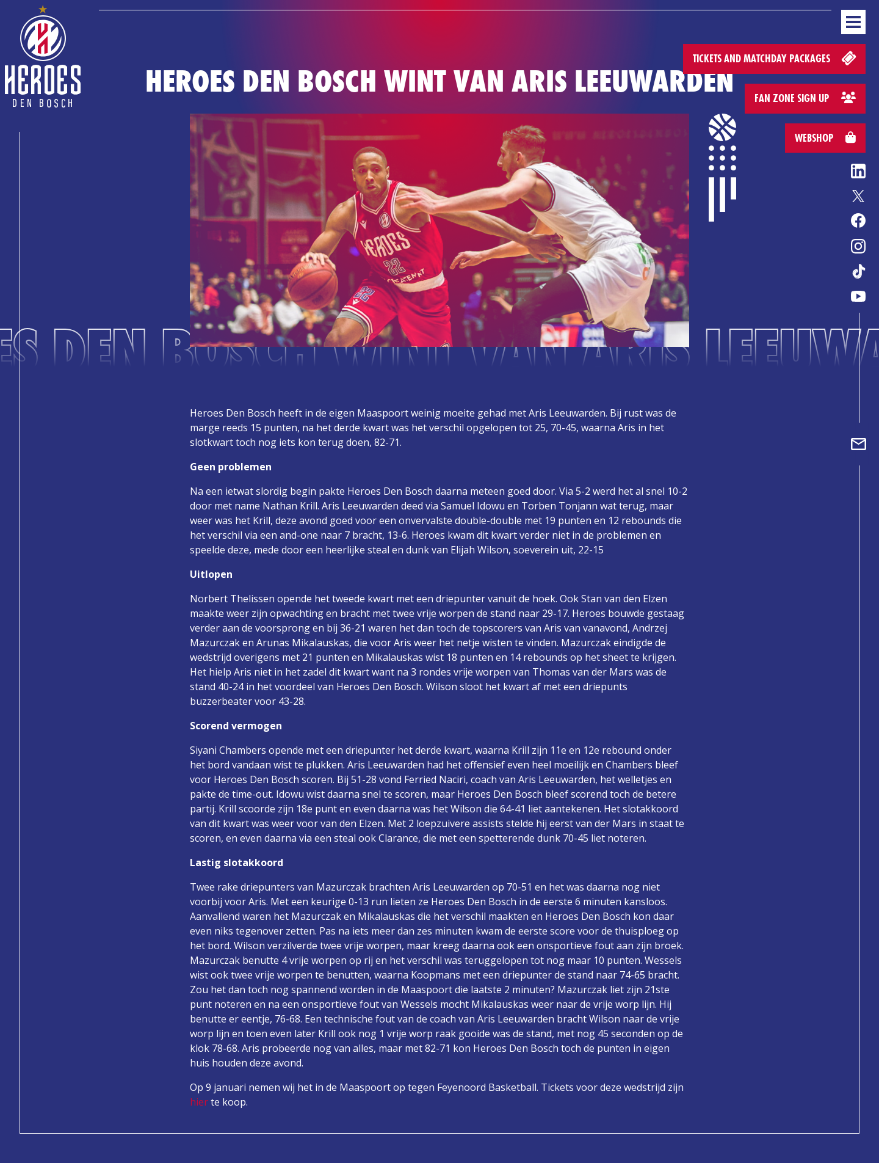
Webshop (825, 137)
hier (199, 1102)
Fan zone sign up (805, 98)
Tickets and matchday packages (775, 58)
